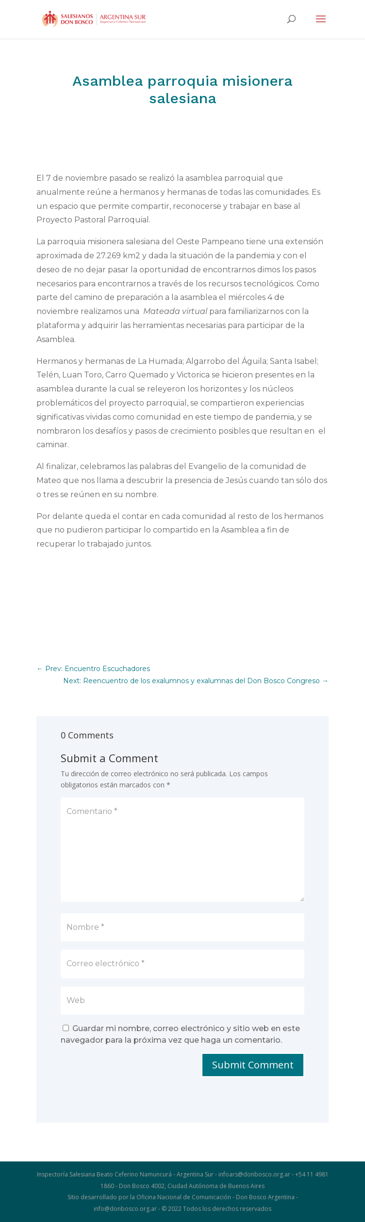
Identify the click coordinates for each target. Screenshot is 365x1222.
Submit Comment (253, 1064)
